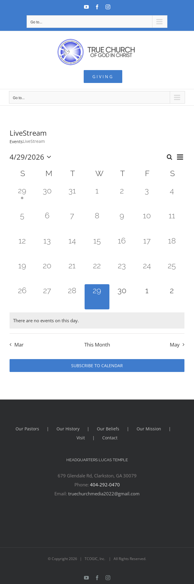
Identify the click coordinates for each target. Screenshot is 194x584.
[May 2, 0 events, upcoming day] (171, 296)
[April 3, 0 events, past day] (147, 196)
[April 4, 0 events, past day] (171, 196)
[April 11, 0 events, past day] (171, 221)
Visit (81, 438)
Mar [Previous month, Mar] (19, 344)
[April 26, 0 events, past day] (22, 296)
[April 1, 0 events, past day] (97, 196)
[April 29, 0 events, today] (97, 296)
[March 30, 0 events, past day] (47, 196)
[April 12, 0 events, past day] (22, 246)
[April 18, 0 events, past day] (171, 246)
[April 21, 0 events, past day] (71, 271)
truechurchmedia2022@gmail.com (104, 494)
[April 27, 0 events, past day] (47, 296)
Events (16, 141)
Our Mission (149, 429)
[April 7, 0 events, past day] (71, 221)
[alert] (97, 320)
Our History (68, 429)
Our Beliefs (108, 429)
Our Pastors (27, 429)
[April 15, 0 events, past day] (97, 246)
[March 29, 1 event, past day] (22, 196)
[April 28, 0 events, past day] (71, 296)
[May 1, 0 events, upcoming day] (147, 296)
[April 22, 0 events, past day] (97, 271)
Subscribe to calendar (97, 365)
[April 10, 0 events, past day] (147, 221)
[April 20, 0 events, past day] (47, 271)
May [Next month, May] (175, 344)
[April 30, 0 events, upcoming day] (121, 296)
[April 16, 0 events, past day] (121, 246)
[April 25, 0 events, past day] (171, 271)
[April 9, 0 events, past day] (121, 221)
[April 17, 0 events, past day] (147, 246)
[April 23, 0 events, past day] (121, 271)
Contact (109, 438)
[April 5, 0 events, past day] (22, 221)
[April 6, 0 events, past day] (47, 221)
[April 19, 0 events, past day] (22, 271)
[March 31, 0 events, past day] (71, 196)
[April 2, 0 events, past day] (121, 196)
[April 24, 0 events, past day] (147, 271)
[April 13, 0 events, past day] (47, 246)
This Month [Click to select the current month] (97, 344)
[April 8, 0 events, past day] (97, 221)
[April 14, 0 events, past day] (71, 246)
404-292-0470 (105, 485)
